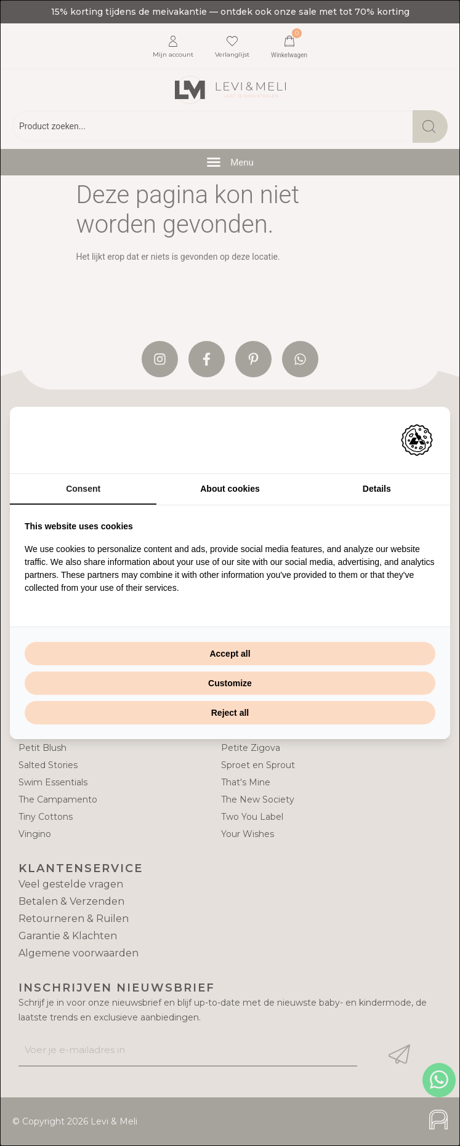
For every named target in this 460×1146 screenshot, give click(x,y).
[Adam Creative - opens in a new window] (416, 440)
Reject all (230, 713)
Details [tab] (377, 489)
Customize (230, 683)
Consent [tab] (83, 489)
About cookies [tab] (229, 489)
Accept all (229, 654)
